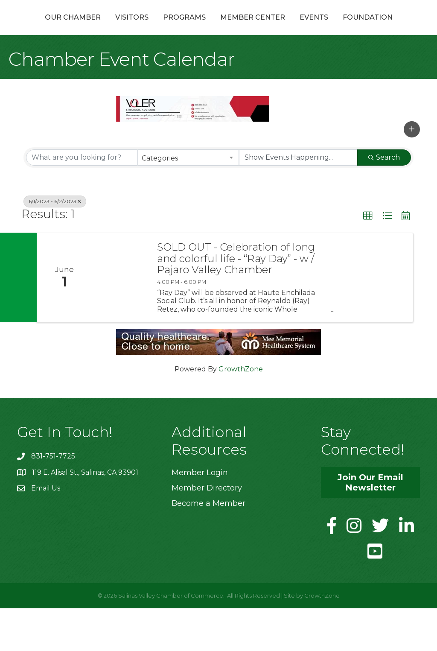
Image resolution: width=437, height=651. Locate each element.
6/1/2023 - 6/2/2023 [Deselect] (55, 244)
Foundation (219, 60)
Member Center (330, 27)
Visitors (118, 27)
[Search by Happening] (298, 200)
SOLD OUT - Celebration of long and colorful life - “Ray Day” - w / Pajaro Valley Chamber (236, 301)
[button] (412, 172)
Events (391, 27)
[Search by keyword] (82, 200)
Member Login (200, 515)
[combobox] (188, 200)
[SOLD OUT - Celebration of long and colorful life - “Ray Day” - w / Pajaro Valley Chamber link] (120, 320)
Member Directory (207, 530)
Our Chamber (59, 27)
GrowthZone (240, 412)
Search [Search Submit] (384, 200)
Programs (170, 27)
